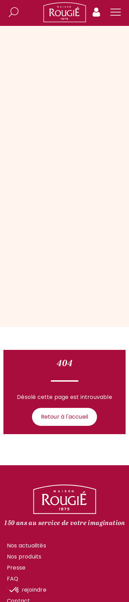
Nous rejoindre (26, 590)
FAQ (13, 579)
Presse (16, 568)
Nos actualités (26, 546)
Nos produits (24, 557)
